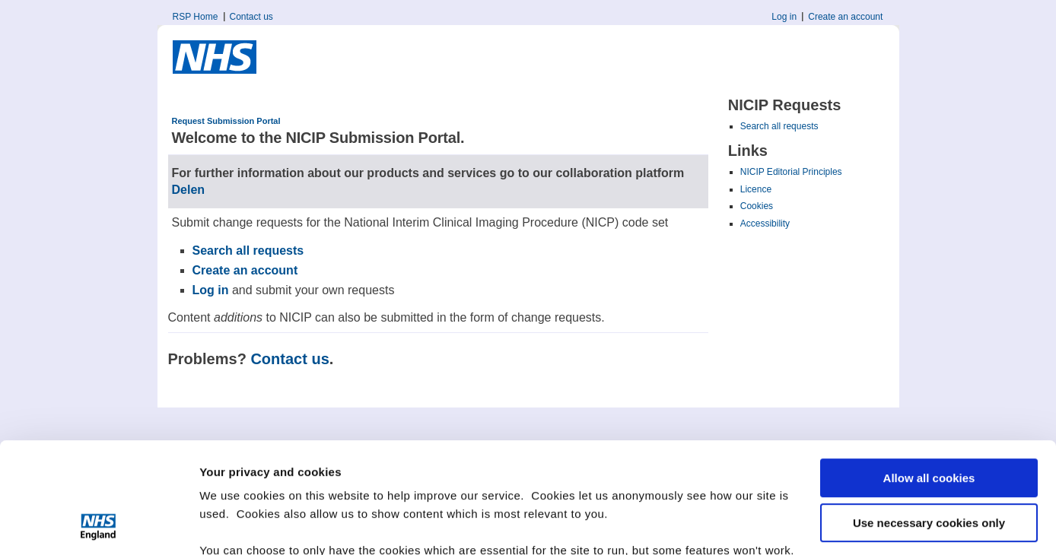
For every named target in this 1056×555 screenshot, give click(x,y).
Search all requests (779, 126)
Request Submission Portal (226, 120)
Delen (188, 189)
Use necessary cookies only (929, 418)
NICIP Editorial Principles (791, 171)
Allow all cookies (929, 374)
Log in (784, 16)
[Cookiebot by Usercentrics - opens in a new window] (98, 525)
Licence (755, 189)
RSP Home (195, 16)
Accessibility (765, 223)
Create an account (845, 16)
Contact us (251, 16)
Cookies (756, 206)
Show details (234, 525)
